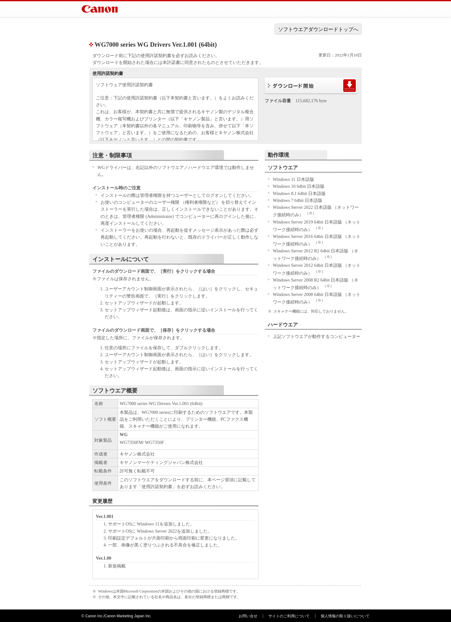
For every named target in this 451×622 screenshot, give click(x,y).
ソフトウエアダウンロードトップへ (318, 29)
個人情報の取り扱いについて (345, 616)
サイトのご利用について (289, 616)
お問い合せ (248, 616)
